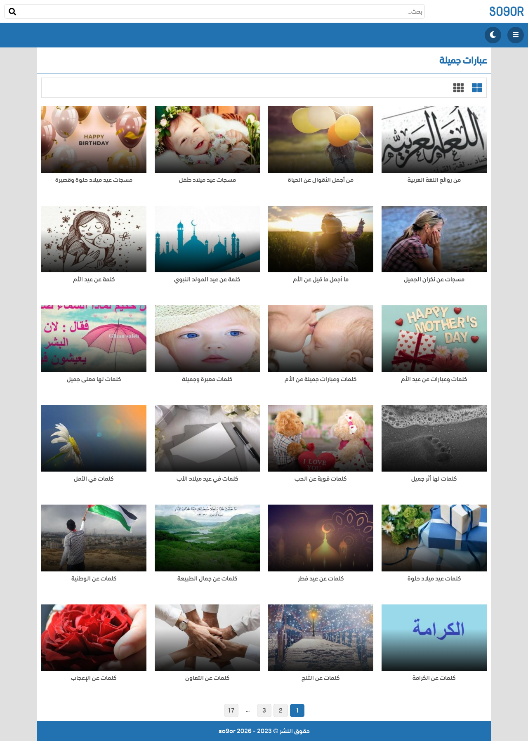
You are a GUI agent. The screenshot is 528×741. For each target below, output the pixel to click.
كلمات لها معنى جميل (94, 379)
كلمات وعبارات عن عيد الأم (434, 379)
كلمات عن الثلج (321, 678)
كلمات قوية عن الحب (321, 479)
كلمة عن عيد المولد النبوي (207, 279)
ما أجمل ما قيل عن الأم (321, 279)
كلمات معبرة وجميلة (207, 379)
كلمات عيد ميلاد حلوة (434, 578)
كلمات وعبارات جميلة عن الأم (321, 379)
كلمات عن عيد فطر (321, 578)
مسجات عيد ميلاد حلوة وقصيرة (93, 180)
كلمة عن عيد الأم (94, 279)
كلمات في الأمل (94, 479)
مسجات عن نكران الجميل (434, 279)
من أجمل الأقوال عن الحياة (321, 180)
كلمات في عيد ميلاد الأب (207, 479)
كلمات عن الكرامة (434, 678)
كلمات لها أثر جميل (434, 479)
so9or (506, 11)
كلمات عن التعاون (207, 678)
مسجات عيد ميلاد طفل (207, 180)
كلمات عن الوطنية (94, 578)
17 (231, 710)
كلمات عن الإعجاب (94, 678)
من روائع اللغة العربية (434, 180)
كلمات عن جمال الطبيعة (207, 578)
